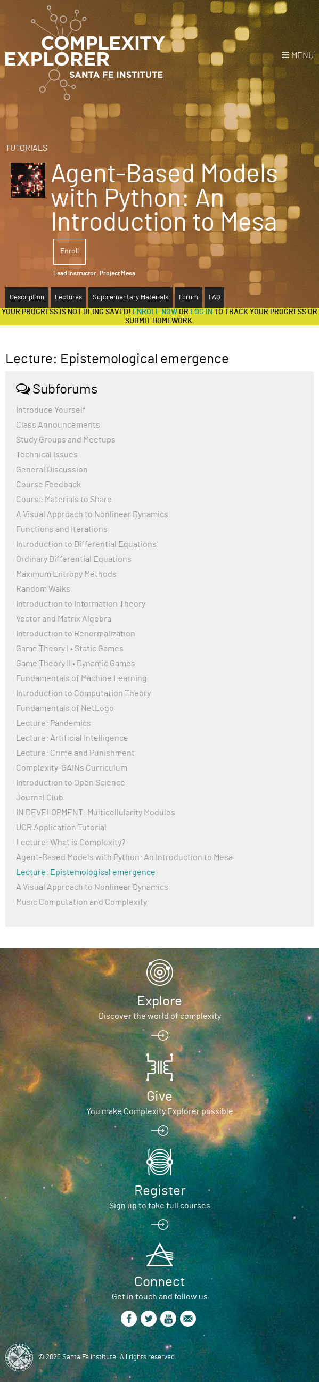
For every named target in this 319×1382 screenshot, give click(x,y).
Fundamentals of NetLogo (65, 708)
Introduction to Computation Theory (83, 693)
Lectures (68, 297)
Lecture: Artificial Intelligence (72, 738)
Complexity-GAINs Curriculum (71, 768)
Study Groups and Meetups (66, 440)
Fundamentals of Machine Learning (81, 678)
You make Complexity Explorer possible (159, 1111)
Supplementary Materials (130, 297)
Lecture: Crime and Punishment (75, 753)
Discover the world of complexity (160, 1016)
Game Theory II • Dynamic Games (75, 663)
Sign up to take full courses (159, 1205)
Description (27, 297)
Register (159, 1191)
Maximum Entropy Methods (66, 574)
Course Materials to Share (64, 499)
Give (159, 1096)
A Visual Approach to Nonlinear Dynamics (92, 514)
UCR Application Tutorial (61, 827)
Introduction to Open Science (70, 783)
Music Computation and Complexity (81, 902)
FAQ (214, 297)
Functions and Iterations (62, 529)
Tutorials (26, 148)
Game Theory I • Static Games (70, 648)
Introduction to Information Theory (80, 604)
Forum (188, 297)
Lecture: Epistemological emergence (86, 872)
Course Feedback (48, 484)
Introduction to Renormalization (75, 633)
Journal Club (39, 798)
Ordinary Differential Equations (74, 559)
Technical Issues (47, 455)
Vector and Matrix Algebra (63, 619)
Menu (302, 55)
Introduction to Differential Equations (86, 544)
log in (201, 312)
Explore (159, 1001)
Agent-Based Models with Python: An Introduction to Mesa (124, 857)
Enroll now (155, 312)
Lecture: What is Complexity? (70, 842)
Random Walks (43, 589)
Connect (159, 1282)
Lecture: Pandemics (53, 723)
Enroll (69, 251)
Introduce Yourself (51, 410)
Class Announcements (58, 425)
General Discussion (52, 469)
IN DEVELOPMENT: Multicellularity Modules (95, 812)
